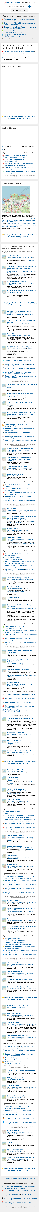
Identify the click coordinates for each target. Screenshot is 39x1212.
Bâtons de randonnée (13, 1110)
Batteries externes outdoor (14, 31)
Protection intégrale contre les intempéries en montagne (18, 1115)
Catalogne (14, 734)
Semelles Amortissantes (14, 372)
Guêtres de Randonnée (13, 819)
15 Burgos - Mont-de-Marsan (17, 1078)
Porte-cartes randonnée (14, 171)
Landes (24, 335)
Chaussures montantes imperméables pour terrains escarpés (19, 943)
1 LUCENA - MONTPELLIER (15, 770)
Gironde (24, 323)
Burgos (23, 1007)
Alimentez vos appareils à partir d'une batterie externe (20, 627)
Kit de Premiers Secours (14, 815)
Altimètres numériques (13, 436)
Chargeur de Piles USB (12, 23)
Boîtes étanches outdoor (14, 569)
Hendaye (9, 259)
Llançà (29, 734)
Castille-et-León (16, 654)
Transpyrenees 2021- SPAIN (16, 733)
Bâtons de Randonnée (13, 565)
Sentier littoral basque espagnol (18, 578)
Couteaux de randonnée (14, 634)
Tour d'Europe (11, 509)
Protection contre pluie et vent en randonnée (17, 434)
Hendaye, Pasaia (12, 528)
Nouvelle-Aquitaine (16, 257)
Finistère (19, 468)
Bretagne (14, 468)
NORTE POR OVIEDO (14, 900)
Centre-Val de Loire (16, 271)
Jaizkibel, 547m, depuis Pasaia (17, 1096)
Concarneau (26, 510)
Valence (31, 294)
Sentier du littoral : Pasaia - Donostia (19, 751)
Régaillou (14, 325)
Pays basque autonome (18, 519)
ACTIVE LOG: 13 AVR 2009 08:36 (18, 1006)
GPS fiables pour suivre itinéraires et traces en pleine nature (19, 1047)
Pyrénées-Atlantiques (27, 257)
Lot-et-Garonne (26, 459)
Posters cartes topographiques (17, 880)
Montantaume (13, 273)
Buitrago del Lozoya (30, 1072)
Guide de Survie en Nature (15, 156)
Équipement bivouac (12, 19)
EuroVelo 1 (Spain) (13, 597)
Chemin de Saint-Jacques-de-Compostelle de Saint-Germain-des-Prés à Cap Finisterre (21, 268)
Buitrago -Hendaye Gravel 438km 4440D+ (21, 1070)
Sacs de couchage (12, 892)
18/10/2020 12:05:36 (14, 740)
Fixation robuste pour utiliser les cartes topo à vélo (20, 27)
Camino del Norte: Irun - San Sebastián (20, 718)
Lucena (21, 771)
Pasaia (26, 519)
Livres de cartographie (13, 160)
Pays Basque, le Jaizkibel (15, 587)
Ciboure (9, 415)
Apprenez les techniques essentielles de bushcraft (19, 156)
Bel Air (30, 468)
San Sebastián (12, 855)
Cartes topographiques (14, 630)
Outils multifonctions (12, 1194)
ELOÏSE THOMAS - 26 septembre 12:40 (20, 402)
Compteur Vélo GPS (12, 939)
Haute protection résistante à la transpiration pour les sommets (20, 441)
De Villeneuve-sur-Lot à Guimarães (19, 457)
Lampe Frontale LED (12, 558)
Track (9, 919)
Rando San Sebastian (14, 799)
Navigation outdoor (12, 642)
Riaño (23, 654)
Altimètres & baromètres (14, 946)
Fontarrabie (10, 540)
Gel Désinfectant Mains (14, 368)
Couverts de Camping (13, 812)
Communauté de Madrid (18, 1072)
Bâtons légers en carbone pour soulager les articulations (18, 566)
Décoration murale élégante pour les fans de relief (18, 425)
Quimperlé (25, 468)
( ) (19, 220)
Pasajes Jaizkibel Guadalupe (16, 789)
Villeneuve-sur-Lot (11, 460)
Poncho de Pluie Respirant (15, 1114)
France (9, 257)
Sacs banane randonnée (14, 638)
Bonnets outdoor (11, 428)
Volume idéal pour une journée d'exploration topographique (19, 164)
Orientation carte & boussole (16, 364)
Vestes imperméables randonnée (17, 432)
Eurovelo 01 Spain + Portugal (17, 281)
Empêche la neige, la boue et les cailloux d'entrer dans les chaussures (20, 820)
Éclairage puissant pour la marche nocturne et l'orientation (20, 558)
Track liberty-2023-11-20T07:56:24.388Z (21, 413)
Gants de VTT (10, 702)
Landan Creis (33, 510)
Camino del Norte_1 (13, 1085)
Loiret (23, 271)
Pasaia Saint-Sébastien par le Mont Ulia (20, 1157)
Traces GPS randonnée (12, 1202)
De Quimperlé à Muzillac (15, 474)
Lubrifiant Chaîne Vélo (13, 360)
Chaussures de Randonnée (15, 943)
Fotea (17, 685)
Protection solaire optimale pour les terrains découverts (21, 951)
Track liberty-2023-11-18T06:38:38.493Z (21, 393)
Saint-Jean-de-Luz (12, 396)
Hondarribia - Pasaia (14, 538)
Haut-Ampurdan (22, 734)
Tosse (28, 335)
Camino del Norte (13, 777)
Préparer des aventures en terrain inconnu (18, 35)
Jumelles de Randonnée (13, 1186)
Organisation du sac (11, 1190)
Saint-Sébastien (29, 579)
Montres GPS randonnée (13, 1198)
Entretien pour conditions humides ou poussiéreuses (18, 361)
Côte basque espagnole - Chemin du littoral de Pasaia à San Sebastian (21, 517)
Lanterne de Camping (13, 1118)
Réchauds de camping (13, 1058)
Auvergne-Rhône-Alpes (18, 294)
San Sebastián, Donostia (15, 836)
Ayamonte (30, 599)
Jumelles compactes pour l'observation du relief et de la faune (19, 1187)
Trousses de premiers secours (16, 694)
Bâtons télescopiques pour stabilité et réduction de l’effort (19, 1111)
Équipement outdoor (13, 167)
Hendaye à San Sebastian (15, 256)
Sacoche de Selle (11, 489)
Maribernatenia (15, 415)
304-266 (10, 1142)
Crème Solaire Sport (12, 440)
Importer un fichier (19, 10)
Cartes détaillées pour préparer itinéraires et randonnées (20, 631)
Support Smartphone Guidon (15, 27)
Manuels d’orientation (13, 954)
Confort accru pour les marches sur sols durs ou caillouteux (20, 373)
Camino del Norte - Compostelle (18, 669)
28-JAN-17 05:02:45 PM (15, 1150)
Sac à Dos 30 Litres (12, 163)
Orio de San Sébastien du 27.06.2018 (19, 979)
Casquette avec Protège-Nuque (17, 950)
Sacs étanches (10, 485)
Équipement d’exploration (14, 35)
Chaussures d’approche (14, 376)
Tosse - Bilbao (12, 334)
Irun (35, 608)
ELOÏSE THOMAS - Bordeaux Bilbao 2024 (20, 347)
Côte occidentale (23, 599)
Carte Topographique (13, 425)
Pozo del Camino (11, 685)
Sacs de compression (13, 698)
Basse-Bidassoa (29, 539)
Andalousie (15, 599)
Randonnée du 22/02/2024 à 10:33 (19, 1036)
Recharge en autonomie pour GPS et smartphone (18, 31)
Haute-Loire (28, 386)
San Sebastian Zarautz (14, 846)
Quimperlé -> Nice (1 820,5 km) (17, 466)
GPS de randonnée (12, 1046)
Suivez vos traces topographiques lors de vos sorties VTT (17, 939)
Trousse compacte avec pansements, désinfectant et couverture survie (19, 816)
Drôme (26, 294)
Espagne (9, 519)
